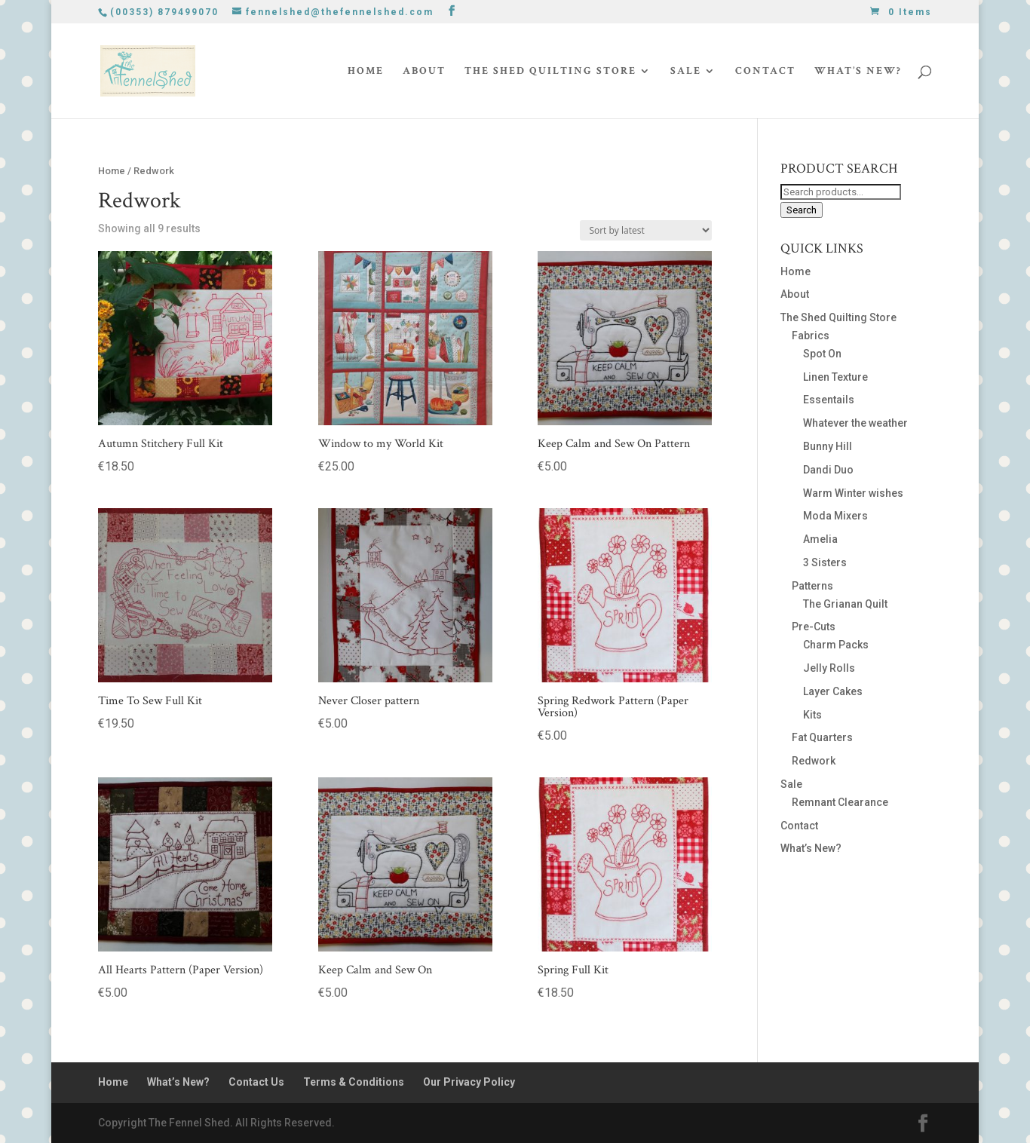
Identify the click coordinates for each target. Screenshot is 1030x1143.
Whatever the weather (855, 423)
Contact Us (256, 1082)
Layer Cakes (833, 691)
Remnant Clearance (840, 802)
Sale (685, 72)
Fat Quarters (822, 737)
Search (801, 210)
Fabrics (810, 335)
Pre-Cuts (813, 627)
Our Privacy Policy (469, 1082)
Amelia (820, 539)
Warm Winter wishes (853, 493)
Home (366, 72)
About (424, 72)
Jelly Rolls (829, 668)
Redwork (813, 761)
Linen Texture (835, 377)
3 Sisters (825, 562)
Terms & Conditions (353, 1082)
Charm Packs (836, 645)
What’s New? (858, 72)
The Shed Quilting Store (550, 72)
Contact (765, 72)
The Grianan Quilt (845, 604)
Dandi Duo (828, 470)
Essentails (828, 400)
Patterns (812, 586)
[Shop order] (646, 230)
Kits (812, 715)
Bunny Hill (827, 446)
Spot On (822, 354)
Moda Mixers (835, 516)
